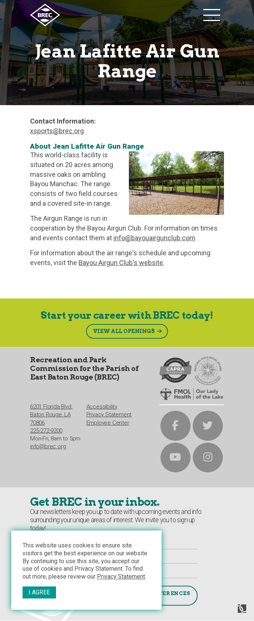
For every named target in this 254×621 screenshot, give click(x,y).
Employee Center (107, 422)
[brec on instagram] (208, 457)
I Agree (39, 592)
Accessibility (101, 406)
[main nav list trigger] (212, 15)
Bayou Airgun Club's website (121, 263)
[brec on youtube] (175, 457)
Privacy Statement (121, 576)
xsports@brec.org (57, 131)
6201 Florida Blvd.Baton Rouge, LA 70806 (51, 414)
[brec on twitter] (208, 425)
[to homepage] (115, 15)
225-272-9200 (46, 430)
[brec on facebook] (175, 425)
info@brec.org (48, 446)
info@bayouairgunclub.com (154, 238)
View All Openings (123, 330)
